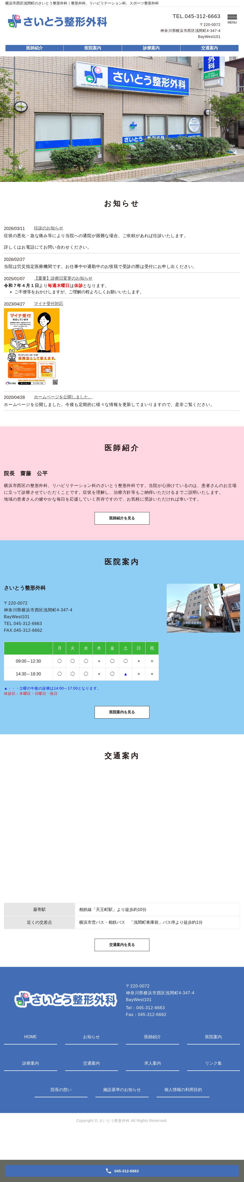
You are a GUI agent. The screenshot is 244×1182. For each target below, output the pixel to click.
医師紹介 (34, 48)
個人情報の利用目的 (183, 1117)
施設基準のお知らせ (122, 1117)
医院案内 (92, 48)
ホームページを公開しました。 (63, 397)
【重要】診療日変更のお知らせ (63, 278)
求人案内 (152, 1091)
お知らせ (91, 1064)
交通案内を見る (122, 971)
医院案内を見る (122, 729)
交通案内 (209, 48)
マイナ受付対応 (48, 303)
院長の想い (61, 1117)
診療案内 (151, 48)
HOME (30, 1064)
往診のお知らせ (48, 228)
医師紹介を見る (122, 526)
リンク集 (213, 1091)
